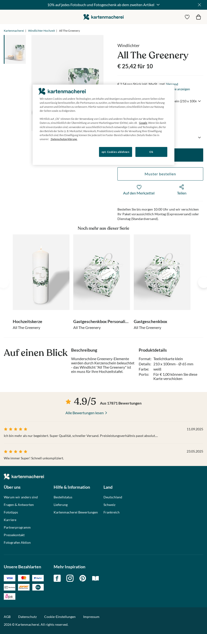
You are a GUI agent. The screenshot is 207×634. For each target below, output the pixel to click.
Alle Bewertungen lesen (84, 412)
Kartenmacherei (14, 30)
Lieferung (61, 505)
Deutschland (113, 497)
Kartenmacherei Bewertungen (76, 512)
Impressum (91, 617)
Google (143, 122)
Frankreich (112, 512)
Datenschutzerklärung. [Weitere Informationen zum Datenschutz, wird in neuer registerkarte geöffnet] (63, 139)
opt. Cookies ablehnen (115, 151)
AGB (7, 617)
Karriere (10, 520)
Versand (172, 84)
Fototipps (11, 512)
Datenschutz (27, 617)
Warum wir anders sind (21, 497)
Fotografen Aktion (17, 542)
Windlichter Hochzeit (41, 30)
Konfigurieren (49, 151)
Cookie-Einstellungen (60, 617)
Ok (151, 151)
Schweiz (109, 505)
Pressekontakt (14, 535)
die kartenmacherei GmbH (103, 17)
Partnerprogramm (17, 527)
